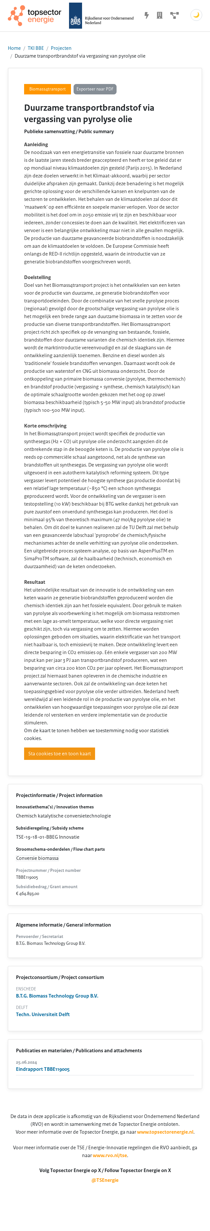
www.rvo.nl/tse (110, 1155)
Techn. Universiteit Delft (43, 1014)
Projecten (61, 48)
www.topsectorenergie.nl (165, 1132)
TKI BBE (36, 48)
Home (14, 48)
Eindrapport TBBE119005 (43, 1069)
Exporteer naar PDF (95, 89)
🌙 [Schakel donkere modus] (196, 15)
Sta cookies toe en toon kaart (59, 753)
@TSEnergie (105, 1180)
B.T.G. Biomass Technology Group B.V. (57, 996)
